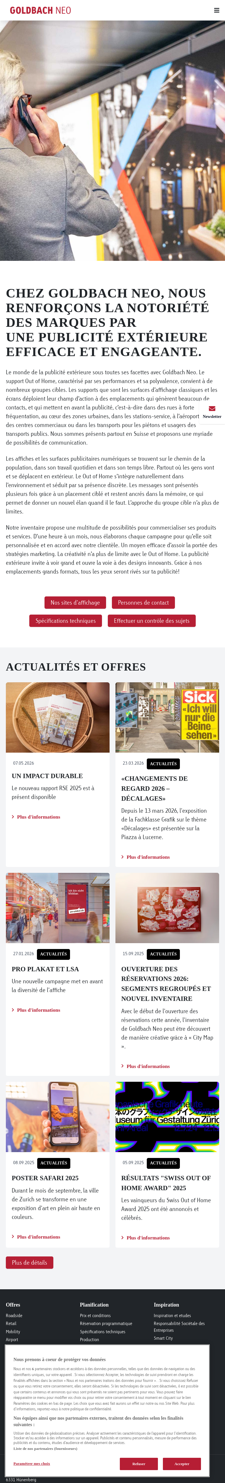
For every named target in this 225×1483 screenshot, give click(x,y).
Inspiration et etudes (172, 1315)
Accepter (182, 1464)
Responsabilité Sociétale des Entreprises (179, 1327)
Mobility (13, 1331)
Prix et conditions (95, 1315)
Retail (11, 1323)
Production (89, 1339)
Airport (12, 1339)
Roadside (14, 1315)
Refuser (138, 1464)
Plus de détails (29, 1262)
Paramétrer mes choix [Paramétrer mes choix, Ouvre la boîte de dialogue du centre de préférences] (31, 1463)
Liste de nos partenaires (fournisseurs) (45, 1448)
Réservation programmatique (106, 1323)
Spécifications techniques (102, 1331)
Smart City (163, 1338)
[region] (107, 1410)
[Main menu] (153, 10)
